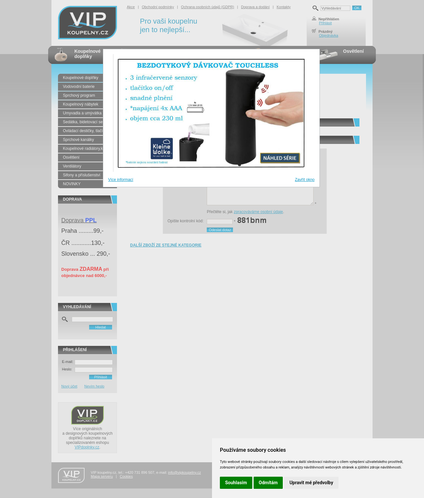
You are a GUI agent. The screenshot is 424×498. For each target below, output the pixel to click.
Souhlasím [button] (236, 482)
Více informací (120, 179)
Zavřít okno (305, 179)
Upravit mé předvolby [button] (311, 482)
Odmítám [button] (268, 482)
